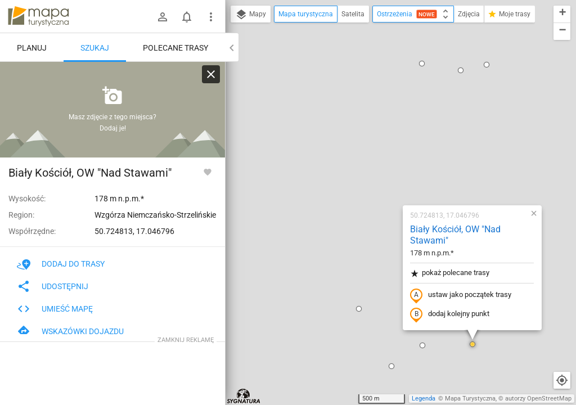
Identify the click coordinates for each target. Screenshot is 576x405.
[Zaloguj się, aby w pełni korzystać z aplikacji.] (208, 171)
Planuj (32, 47)
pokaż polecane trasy (377, 131)
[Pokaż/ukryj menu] (211, 17)
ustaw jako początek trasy (388, 153)
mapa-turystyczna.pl (38, 16)
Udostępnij (52, 286)
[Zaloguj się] (163, 17)
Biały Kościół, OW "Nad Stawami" (383, 93)
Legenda (423, 398)
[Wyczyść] (211, 74)
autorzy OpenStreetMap (538, 398)
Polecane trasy (175, 47)
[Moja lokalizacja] (562, 380)
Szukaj (94, 47)
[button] (248, 374)
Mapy (250, 14)
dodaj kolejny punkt (377, 172)
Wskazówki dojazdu (70, 331)
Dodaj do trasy (61, 264)
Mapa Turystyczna (470, 398)
